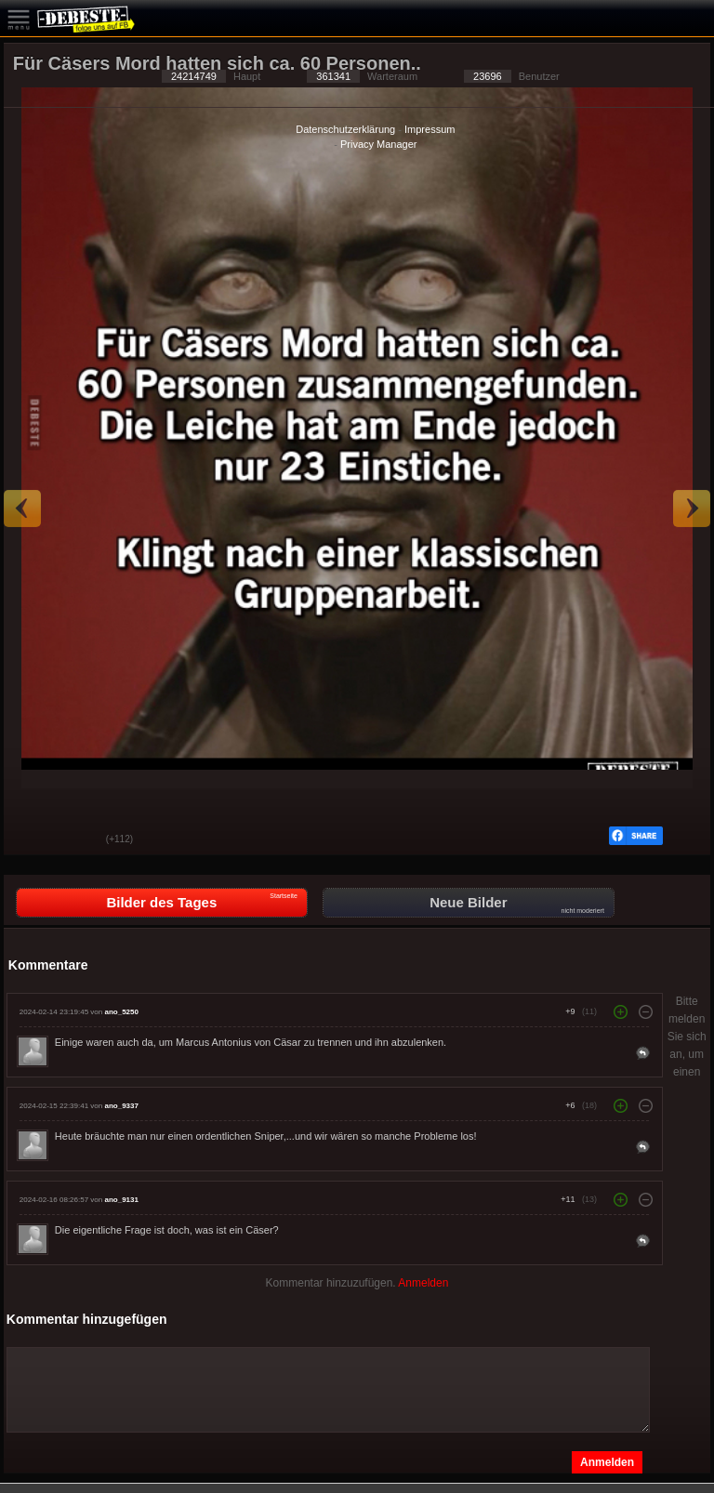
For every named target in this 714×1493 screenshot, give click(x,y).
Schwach (78, 840)
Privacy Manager (378, 144)
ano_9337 (121, 1106)
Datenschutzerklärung (345, 129)
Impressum (429, 129)
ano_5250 (121, 1012)
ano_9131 (121, 1200)
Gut (31, 840)
